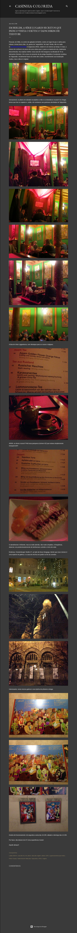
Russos (15, 858)
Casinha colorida (34, 6)
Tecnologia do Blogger (38, 926)
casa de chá (21, 855)
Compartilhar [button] (13, 853)
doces (43, 855)
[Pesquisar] (67, 6)
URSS (40, 858)
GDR (46, 855)
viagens (44, 858)
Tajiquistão (34, 858)
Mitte (10, 858)
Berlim (15, 855)
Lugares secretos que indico (57, 855)
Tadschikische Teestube (24, 858)
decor (29, 855)
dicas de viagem (36, 855)
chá (26, 855)
